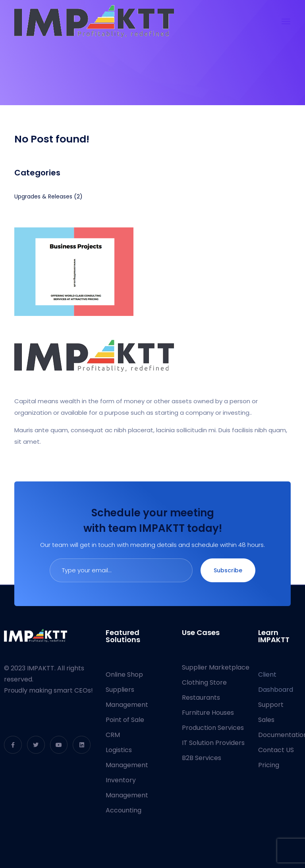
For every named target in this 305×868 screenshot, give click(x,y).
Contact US (276, 749)
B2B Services (201, 757)
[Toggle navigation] (286, 21)
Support (271, 704)
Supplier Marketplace (215, 667)
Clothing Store (204, 682)
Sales (266, 719)
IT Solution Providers (213, 742)
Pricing (268, 765)
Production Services (213, 727)
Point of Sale (125, 719)
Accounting (123, 810)
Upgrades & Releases (43, 196)
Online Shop (124, 674)
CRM (113, 734)
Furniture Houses (208, 712)
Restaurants (201, 697)
